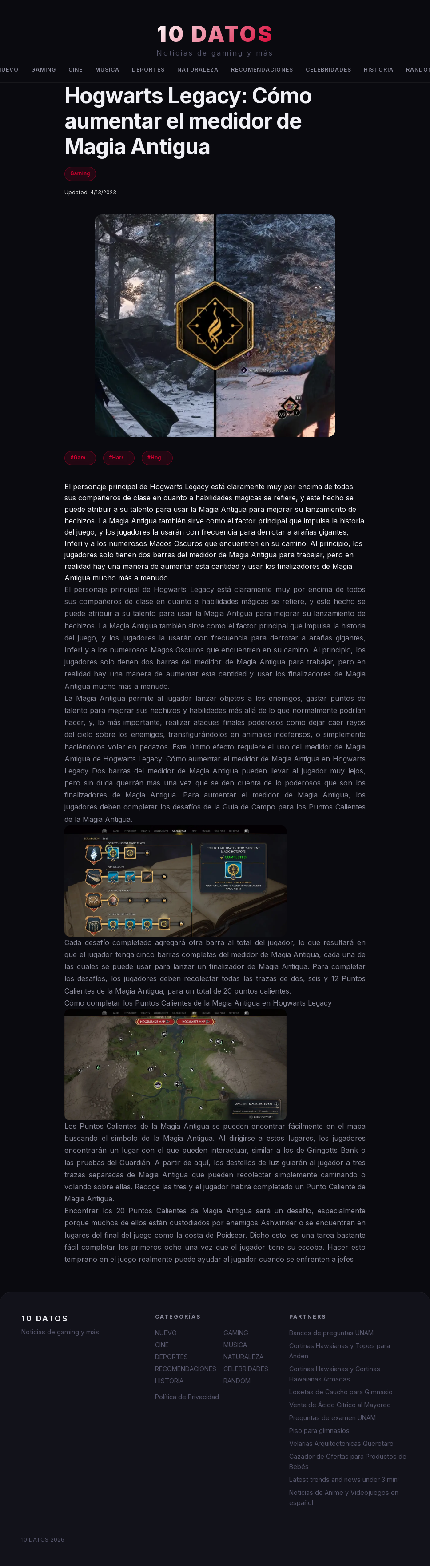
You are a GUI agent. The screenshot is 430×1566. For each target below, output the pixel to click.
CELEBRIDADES (328, 69)
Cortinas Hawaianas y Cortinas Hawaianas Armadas (334, 1374)
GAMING (43, 69)
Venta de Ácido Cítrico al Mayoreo (340, 1405)
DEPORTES (148, 69)
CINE (75, 69)
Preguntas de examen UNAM (332, 1417)
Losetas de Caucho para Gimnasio (341, 1392)
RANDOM (237, 1381)
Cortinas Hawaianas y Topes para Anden (339, 1351)
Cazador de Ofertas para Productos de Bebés (347, 1461)
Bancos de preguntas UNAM (331, 1333)
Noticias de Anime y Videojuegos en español (343, 1497)
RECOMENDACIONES (262, 69)
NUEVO (166, 1333)
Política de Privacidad (187, 1397)
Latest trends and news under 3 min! (344, 1479)
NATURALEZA (198, 69)
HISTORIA (379, 69)
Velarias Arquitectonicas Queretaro (341, 1443)
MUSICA (107, 69)
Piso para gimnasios (319, 1430)
